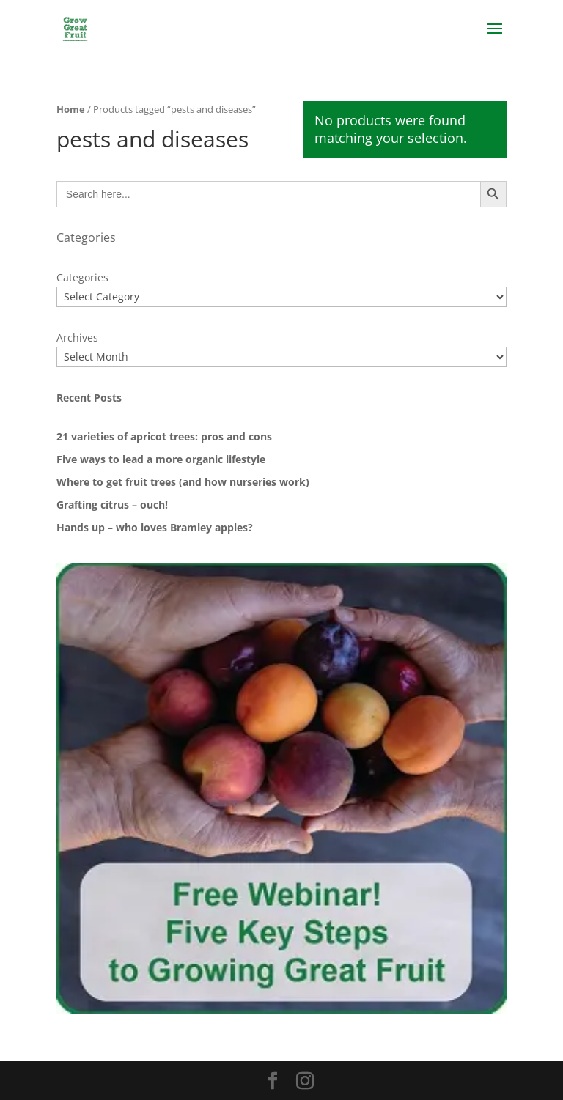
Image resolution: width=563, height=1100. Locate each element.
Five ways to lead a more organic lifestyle (160, 459)
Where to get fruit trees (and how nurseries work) (182, 482)
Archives (77, 337)
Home (70, 109)
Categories (82, 277)
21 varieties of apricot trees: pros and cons (164, 436)
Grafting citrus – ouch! (112, 505)
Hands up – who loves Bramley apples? (154, 527)
